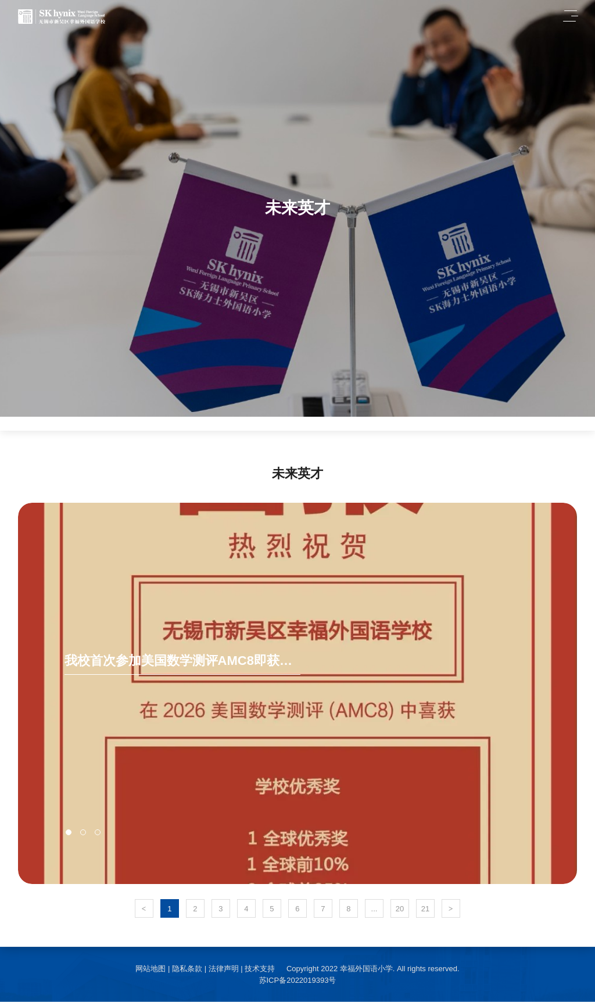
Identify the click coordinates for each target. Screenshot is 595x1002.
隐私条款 (187, 968)
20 (400, 908)
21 (425, 908)
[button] (68, 832)
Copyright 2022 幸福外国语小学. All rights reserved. (373, 968)
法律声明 (224, 968)
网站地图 (150, 968)
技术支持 (260, 968)
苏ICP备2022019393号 (297, 980)
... (374, 908)
